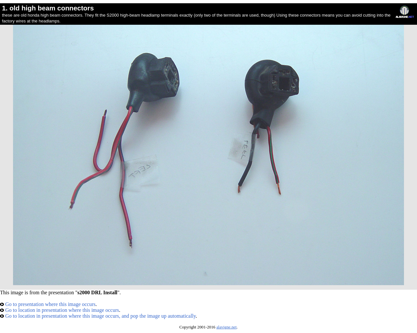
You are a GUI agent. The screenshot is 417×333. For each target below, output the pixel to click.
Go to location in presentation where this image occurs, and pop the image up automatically (98, 316)
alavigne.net (226, 327)
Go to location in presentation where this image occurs (59, 310)
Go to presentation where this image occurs (47, 304)
